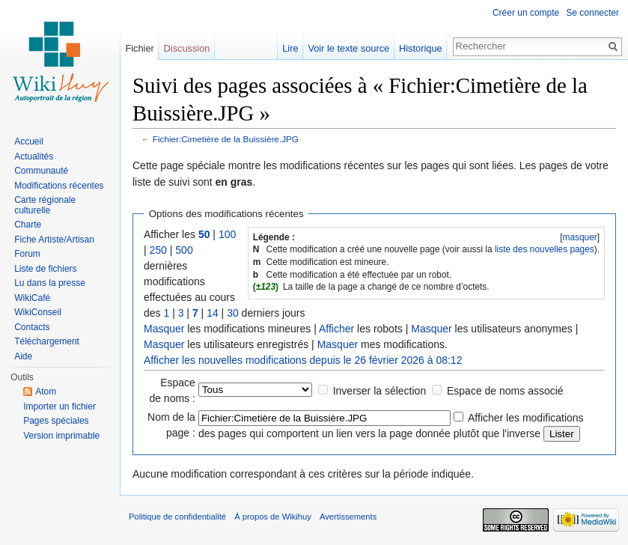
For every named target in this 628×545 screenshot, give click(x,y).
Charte (27, 224)
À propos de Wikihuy (272, 516)
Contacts (31, 327)
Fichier (139, 48)
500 (183, 250)
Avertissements (348, 516)
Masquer (164, 329)
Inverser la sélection (380, 391)
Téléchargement (46, 341)
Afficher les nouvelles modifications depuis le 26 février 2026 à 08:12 (303, 360)
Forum (27, 254)
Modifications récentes (58, 185)
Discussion (187, 48)
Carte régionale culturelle (45, 205)
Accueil (28, 141)
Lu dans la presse (49, 283)
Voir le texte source (348, 48)
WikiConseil (37, 312)
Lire (290, 48)
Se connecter (592, 12)
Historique (420, 48)
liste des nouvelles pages (544, 249)
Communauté (41, 170)
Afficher (336, 329)
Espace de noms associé (505, 391)
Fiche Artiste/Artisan (54, 239)
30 (233, 313)
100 (227, 234)
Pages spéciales (55, 420)
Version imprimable (61, 435)
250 (158, 250)
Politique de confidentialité (177, 516)
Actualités (33, 156)
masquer (579, 237)
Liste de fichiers (45, 269)
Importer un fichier (59, 406)
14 (213, 313)
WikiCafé (32, 298)
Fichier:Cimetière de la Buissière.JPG (226, 139)
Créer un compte (526, 12)
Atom (45, 391)
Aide (23, 356)
